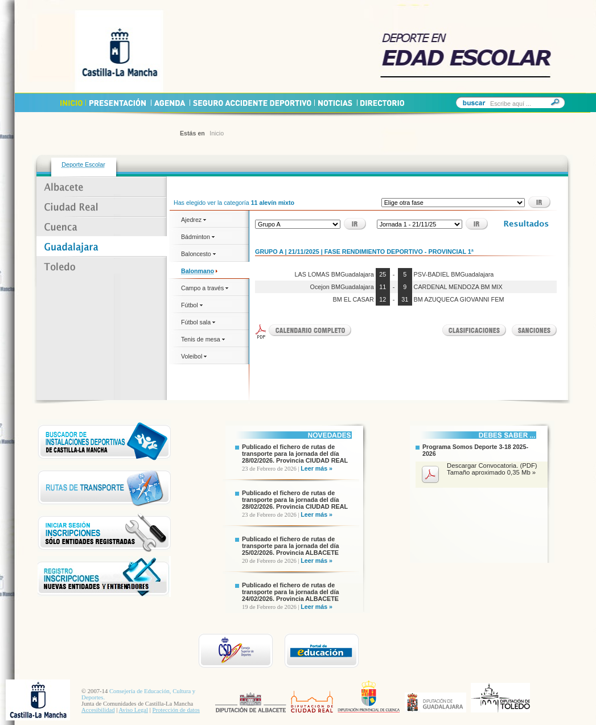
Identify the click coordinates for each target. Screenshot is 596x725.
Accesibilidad (98, 710)
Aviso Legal (133, 710)
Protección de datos (176, 710)
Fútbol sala (198, 322)
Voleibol (194, 356)
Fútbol (192, 305)
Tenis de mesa (203, 339)
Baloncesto (198, 253)
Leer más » (316, 468)
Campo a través (204, 288)
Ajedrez (193, 219)
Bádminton (198, 236)
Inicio (216, 133)
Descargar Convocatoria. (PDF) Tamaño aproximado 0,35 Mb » (492, 469)
